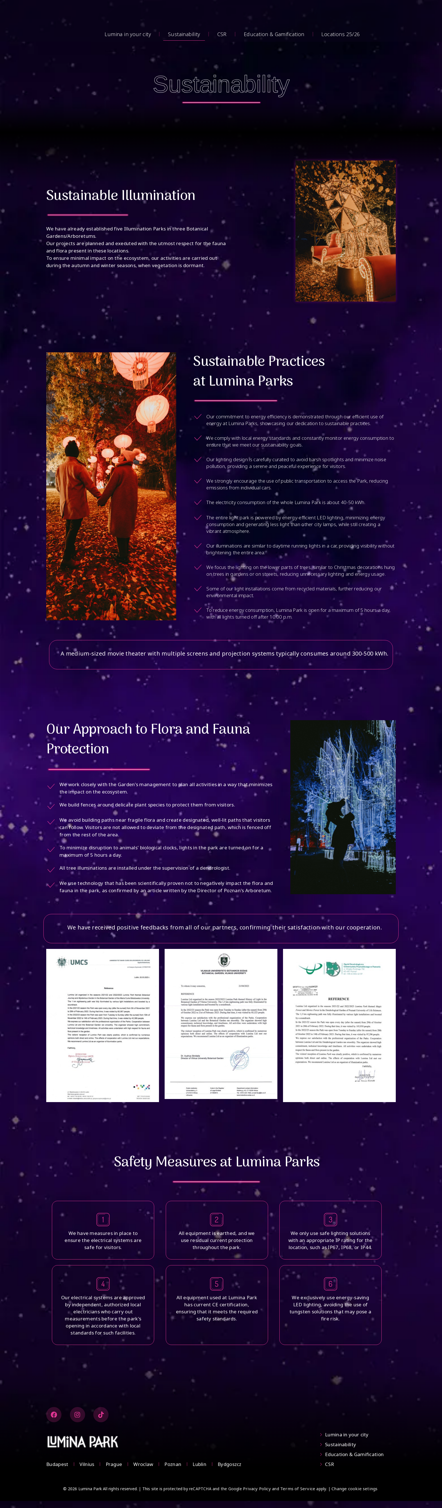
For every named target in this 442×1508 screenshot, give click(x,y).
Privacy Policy (257, 1495)
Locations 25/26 (340, 34)
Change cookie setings (354, 1495)
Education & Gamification (274, 34)
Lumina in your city (128, 34)
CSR (222, 34)
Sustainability (184, 34)
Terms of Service (297, 1495)
